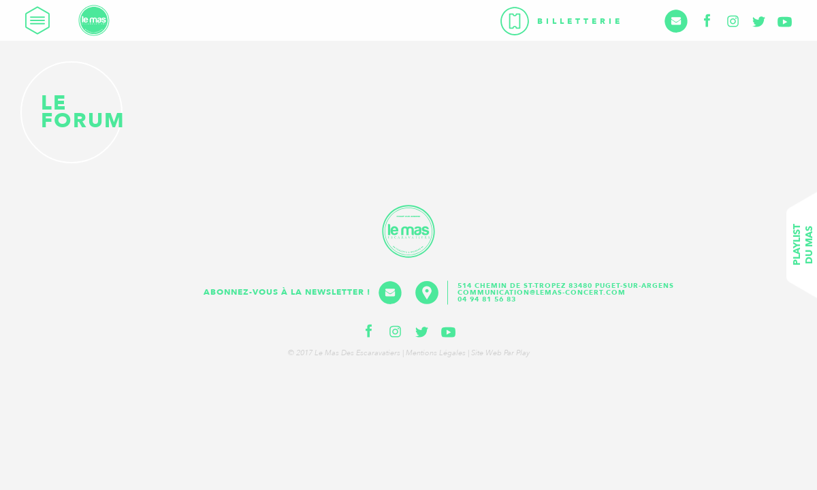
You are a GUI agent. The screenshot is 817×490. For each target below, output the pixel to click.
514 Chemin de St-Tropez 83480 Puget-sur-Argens (567, 286)
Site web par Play (500, 353)
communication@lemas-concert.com (542, 292)
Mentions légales (436, 353)
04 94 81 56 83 (487, 299)
